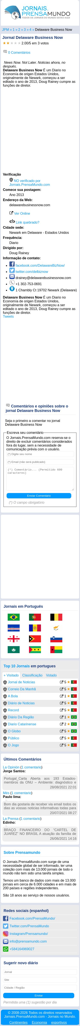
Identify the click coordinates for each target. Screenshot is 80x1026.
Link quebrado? (24, 222)
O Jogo (13, 745)
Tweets (8, 316)
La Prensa (11, 818)
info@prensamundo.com (28, 941)
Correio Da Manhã (22, 689)
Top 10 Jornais (17, 666)
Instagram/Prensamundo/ (29, 934)
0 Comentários (17, 52)
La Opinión (11, 767)
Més (6, 793)
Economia (39, 1022)
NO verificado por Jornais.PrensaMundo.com (29, 182)
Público (13, 738)
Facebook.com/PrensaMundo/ (32, 918)
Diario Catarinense (22, 724)
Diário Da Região (21, 717)
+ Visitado (11, 675)
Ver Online (19, 213)
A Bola (13, 696)
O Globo (14, 731)
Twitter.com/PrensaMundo (29, 926)
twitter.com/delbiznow (28, 271)
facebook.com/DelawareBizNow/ (37, 265)
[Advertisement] (40, 129)
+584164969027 (22, 949)
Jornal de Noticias (21, 682)
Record (13, 710)
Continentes (18, 1022)
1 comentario (31, 767)
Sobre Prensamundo (22, 852)
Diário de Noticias (21, 703)
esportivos (59, 1022)
